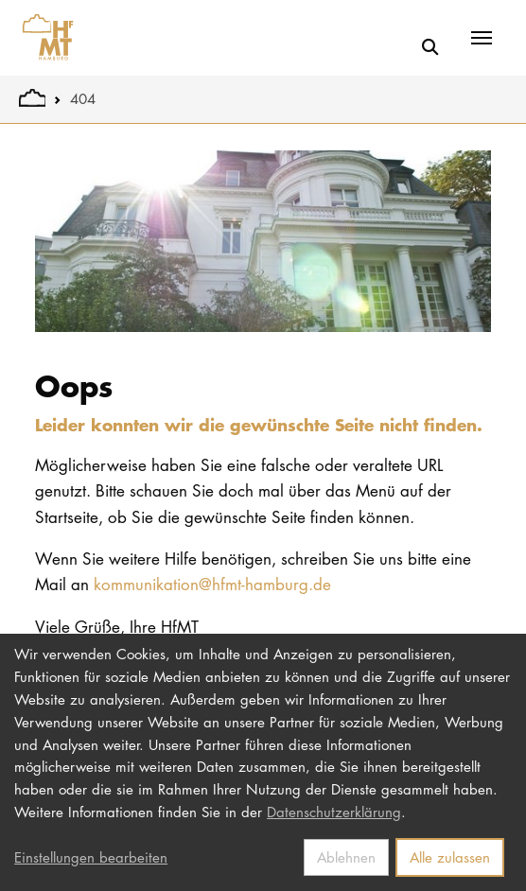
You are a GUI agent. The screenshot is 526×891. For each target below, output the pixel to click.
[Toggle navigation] (481, 38)
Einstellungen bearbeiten (90, 856)
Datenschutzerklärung (334, 811)
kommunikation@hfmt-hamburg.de (212, 584)
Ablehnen (346, 856)
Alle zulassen (450, 856)
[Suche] (430, 47)
